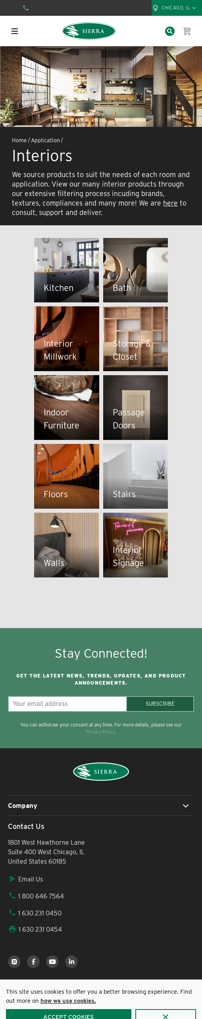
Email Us (25, 879)
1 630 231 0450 (35, 913)
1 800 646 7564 (36, 896)
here (170, 203)
